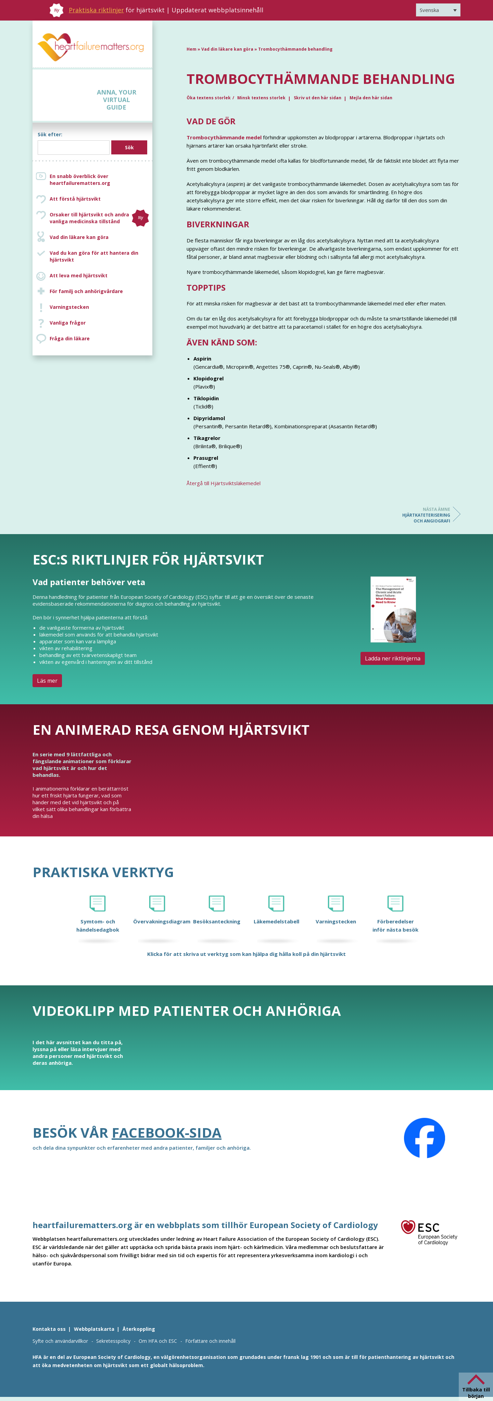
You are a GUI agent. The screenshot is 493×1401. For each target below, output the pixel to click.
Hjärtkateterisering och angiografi (422, 515)
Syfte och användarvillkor (60, 1341)
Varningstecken (69, 307)
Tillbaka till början (476, 1392)
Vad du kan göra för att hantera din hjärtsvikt (94, 256)
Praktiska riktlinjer (96, 10)
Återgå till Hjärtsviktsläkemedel (224, 483)
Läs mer (47, 680)
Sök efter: (50, 134)
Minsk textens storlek (261, 98)
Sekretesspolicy (113, 1341)
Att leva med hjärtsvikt (79, 275)
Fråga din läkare (70, 338)
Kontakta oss (49, 1329)
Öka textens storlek (209, 98)
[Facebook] (424, 1138)
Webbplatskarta (94, 1329)
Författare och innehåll (210, 1341)
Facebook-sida (167, 1132)
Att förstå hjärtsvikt (75, 198)
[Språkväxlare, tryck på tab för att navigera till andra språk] (438, 9)
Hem (192, 49)
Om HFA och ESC (158, 1341)
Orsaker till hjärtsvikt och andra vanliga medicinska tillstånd (99, 218)
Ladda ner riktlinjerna (392, 658)
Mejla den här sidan (371, 98)
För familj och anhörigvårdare (86, 291)
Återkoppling (139, 1329)
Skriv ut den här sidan (317, 98)
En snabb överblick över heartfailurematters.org (80, 179)
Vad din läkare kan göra (79, 237)
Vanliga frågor (68, 322)
